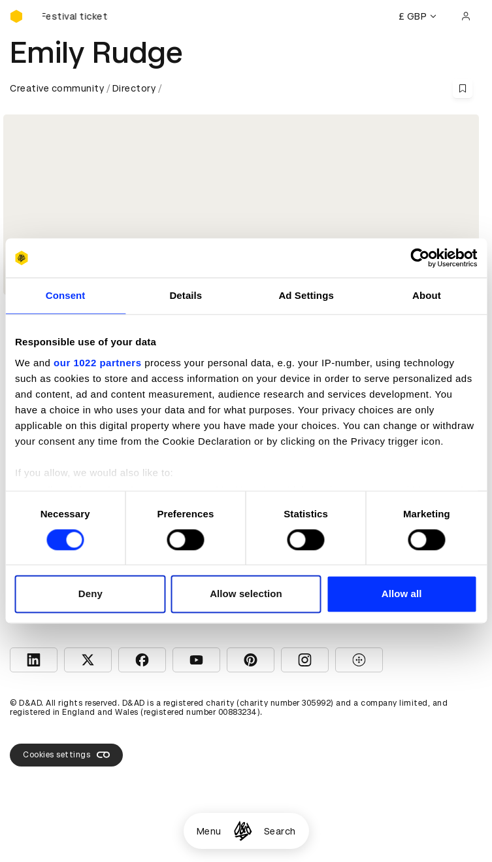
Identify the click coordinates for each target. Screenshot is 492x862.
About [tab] (426, 295)
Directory (134, 88)
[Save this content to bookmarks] (462, 88)
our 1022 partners (97, 362)
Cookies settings (66, 754)
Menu (209, 831)
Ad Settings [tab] (305, 295)
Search (280, 831)
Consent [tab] (66, 295)
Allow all (402, 594)
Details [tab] (185, 295)
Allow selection (246, 594)
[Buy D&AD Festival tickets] (75, 16)
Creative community (57, 88)
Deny (90, 594)
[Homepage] (242, 831)
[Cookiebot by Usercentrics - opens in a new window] (420, 257)
